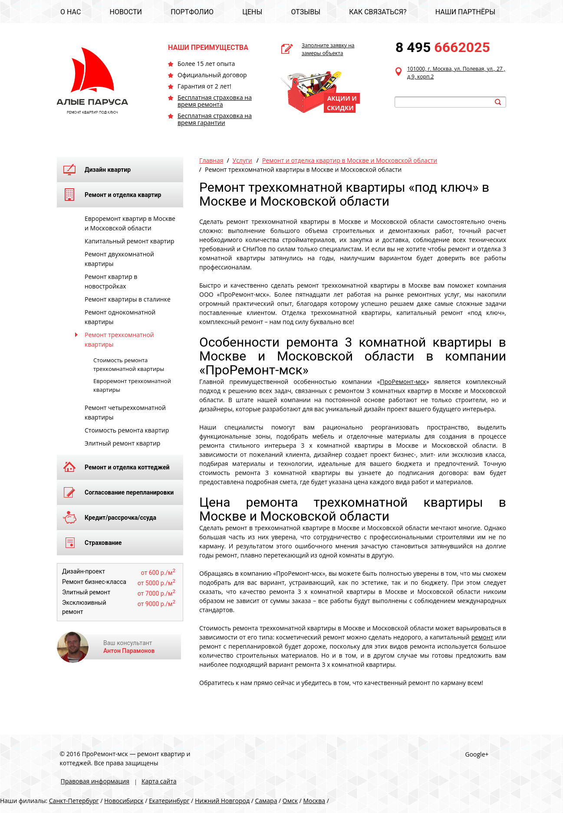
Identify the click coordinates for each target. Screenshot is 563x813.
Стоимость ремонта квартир (127, 430)
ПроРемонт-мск (403, 381)
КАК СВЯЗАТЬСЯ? (377, 12)
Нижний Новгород (222, 801)
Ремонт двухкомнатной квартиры (119, 259)
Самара (266, 801)
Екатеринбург (169, 801)
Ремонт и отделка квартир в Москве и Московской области (349, 160)
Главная (211, 160)
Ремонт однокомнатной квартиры (120, 317)
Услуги (242, 160)
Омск (290, 801)
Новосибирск (124, 801)
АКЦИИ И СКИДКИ (342, 103)
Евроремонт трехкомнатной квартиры (132, 385)
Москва (314, 801)
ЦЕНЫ (252, 12)
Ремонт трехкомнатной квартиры (119, 339)
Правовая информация (95, 781)
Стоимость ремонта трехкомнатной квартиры (128, 364)
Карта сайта (159, 781)
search (498, 102)
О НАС (70, 12)
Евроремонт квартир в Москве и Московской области (130, 223)
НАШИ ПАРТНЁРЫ (465, 12)
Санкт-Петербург (74, 801)
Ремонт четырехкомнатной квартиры (125, 412)
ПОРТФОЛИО (192, 12)
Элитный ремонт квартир (122, 443)
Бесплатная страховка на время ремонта (215, 100)
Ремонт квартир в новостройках (111, 281)
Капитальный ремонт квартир (129, 241)
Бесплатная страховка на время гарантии (215, 119)
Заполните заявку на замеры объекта (328, 49)
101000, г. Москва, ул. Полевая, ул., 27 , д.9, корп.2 (456, 72)
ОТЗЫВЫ (305, 12)
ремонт (482, 637)
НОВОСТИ (125, 12)
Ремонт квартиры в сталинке (128, 299)
